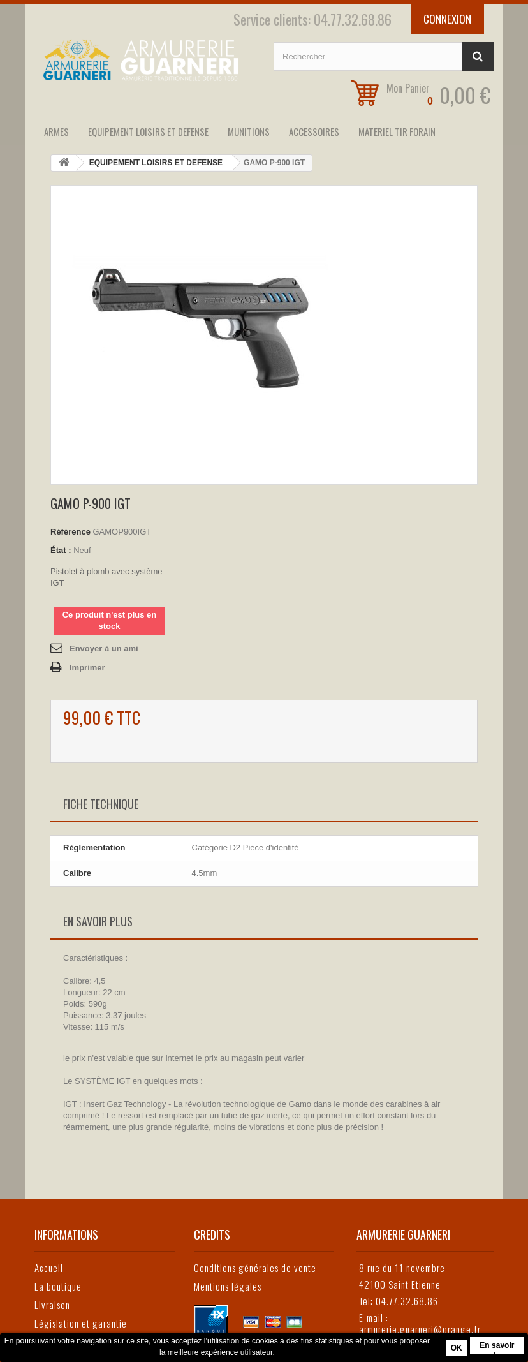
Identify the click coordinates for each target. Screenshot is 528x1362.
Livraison (52, 1305)
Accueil (48, 1268)
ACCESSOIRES (314, 131)
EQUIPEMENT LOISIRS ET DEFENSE (148, 131)
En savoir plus (497, 1347)
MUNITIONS (249, 131)
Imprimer (87, 667)
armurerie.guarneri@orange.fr (420, 1329)
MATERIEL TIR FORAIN (397, 131)
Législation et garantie (80, 1323)
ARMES (56, 131)
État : (60, 550)
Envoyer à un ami (104, 648)
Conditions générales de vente (255, 1268)
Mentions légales (227, 1286)
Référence (70, 532)
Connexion (447, 19)
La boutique (58, 1286)
